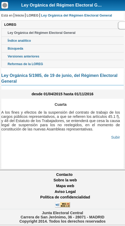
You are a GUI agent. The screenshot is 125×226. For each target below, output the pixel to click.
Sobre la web (65, 180)
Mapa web (65, 186)
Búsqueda (15, 48)
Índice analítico (19, 41)
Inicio (19, 15)
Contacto (64, 174)
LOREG (33, 15)
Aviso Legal (65, 192)
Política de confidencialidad (65, 197)
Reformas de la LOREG (25, 64)
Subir (115, 137)
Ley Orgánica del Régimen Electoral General (65, 5)
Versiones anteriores (23, 56)
